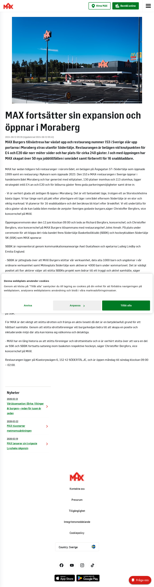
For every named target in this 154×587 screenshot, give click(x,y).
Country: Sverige (77, 547)
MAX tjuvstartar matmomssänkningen (28, 426)
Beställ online (125, 6)
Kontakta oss (77, 488)
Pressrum (77, 499)
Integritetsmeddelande (77, 522)
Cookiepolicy (77, 533)
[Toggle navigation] (148, 6)
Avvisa (28, 305)
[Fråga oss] (140, 580)
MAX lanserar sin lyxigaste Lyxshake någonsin (28, 443)
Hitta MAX (99, 6)
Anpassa (77, 305)
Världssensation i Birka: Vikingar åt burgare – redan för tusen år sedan (28, 406)
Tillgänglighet (77, 511)
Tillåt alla (126, 305)
